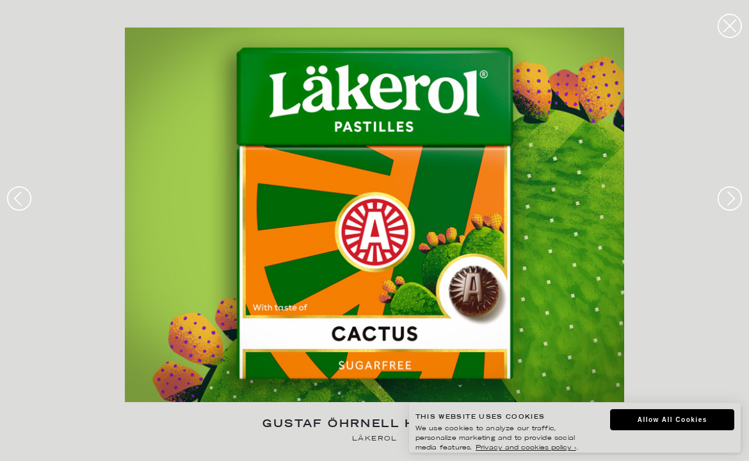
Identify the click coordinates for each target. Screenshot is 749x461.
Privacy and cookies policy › (526, 448)
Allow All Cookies (672, 419)
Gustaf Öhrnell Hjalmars (374, 425)
